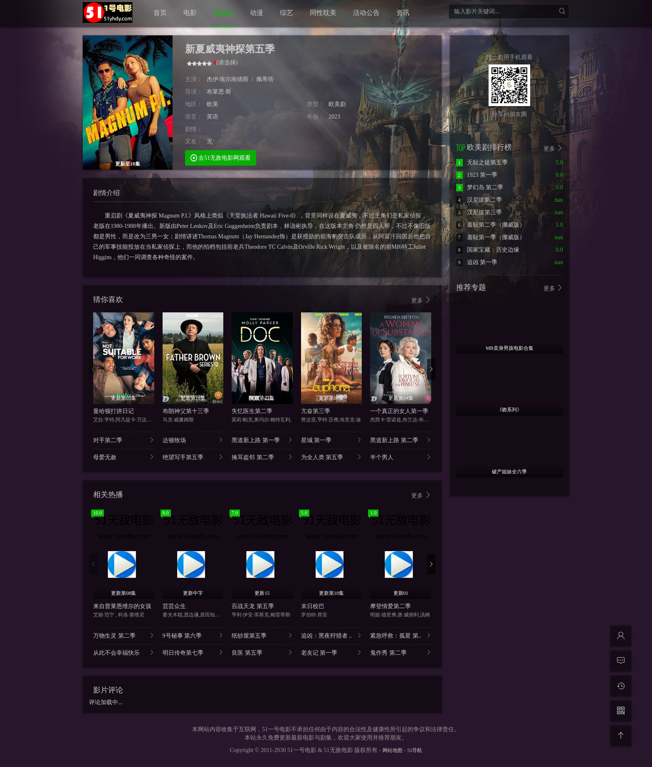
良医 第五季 (262, 652)
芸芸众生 (174, 606)
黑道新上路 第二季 (400, 439)
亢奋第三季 (315, 411)
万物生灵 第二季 (123, 635)
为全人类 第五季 (331, 456)
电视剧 (223, 12)
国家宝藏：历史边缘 (487, 250)
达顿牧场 (193, 439)
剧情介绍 (106, 192)
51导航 (414, 750)
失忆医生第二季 (252, 411)
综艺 (286, 12)
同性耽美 (323, 12)
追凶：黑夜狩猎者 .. (331, 635)
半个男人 (400, 456)
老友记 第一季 (331, 652)
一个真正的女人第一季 (399, 411)
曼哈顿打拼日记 (113, 411)
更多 (421, 300)
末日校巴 (312, 606)
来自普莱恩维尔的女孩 (122, 606)
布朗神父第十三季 (186, 411)
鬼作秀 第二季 (400, 652)
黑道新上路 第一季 (262, 439)
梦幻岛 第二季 (480, 187)
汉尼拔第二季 (479, 200)
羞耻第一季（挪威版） (490, 237)
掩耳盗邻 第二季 (262, 456)
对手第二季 (123, 439)
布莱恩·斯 (219, 92)
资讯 (403, 12)
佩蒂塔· (265, 79)
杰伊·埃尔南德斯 (228, 79)
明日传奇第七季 (193, 652)
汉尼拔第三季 (479, 212)
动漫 (256, 12)
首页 (160, 12)
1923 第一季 (477, 175)
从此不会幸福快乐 (123, 652)
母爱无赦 (123, 456)
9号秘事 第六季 (193, 635)
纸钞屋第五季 (262, 635)
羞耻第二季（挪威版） (490, 225)
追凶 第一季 (477, 262)
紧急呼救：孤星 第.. (400, 635)
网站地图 (393, 750)
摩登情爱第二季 (390, 606)
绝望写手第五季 (193, 456)
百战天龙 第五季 (253, 606)
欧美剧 (337, 104)
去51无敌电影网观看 (220, 157)
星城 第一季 (331, 439)
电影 (190, 12)
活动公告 (366, 12)
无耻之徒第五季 (482, 162)
